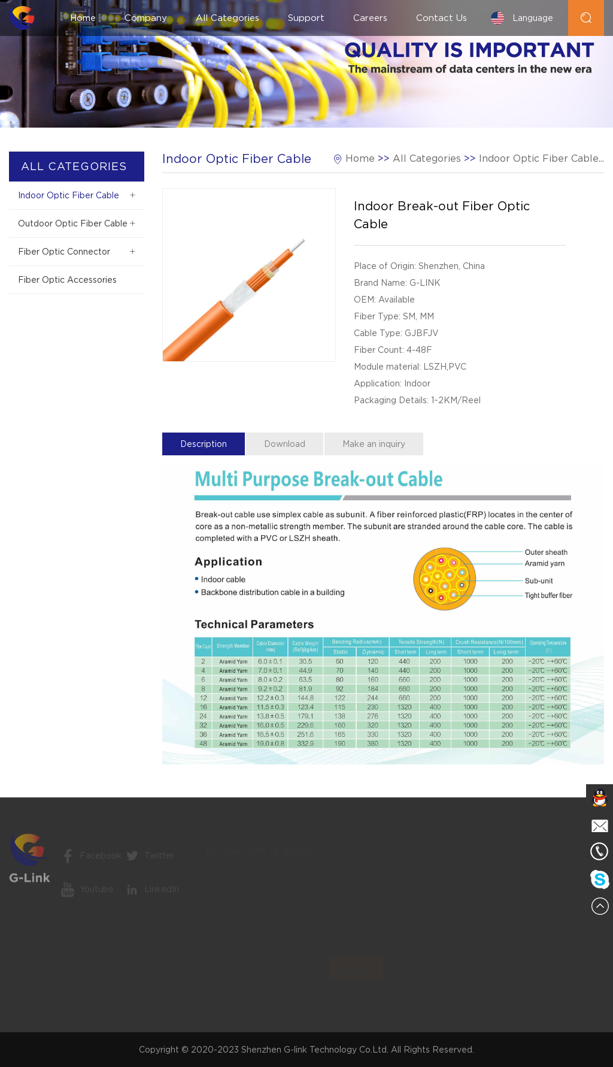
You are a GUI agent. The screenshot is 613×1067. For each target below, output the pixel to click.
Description (203, 444)
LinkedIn (151, 894)
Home (83, 18)
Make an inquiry (373, 444)
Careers (370, 18)
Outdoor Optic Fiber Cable (73, 223)
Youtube (86, 894)
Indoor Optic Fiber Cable (68, 195)
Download (284, 444)
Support (306, 18)
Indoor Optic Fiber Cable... (541, 158)
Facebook (90, 861)
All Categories (227, 18)
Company (146, 18)
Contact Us (441, 18)
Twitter (148, 861)
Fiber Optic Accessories (67, 280)
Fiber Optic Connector (64, 251)
